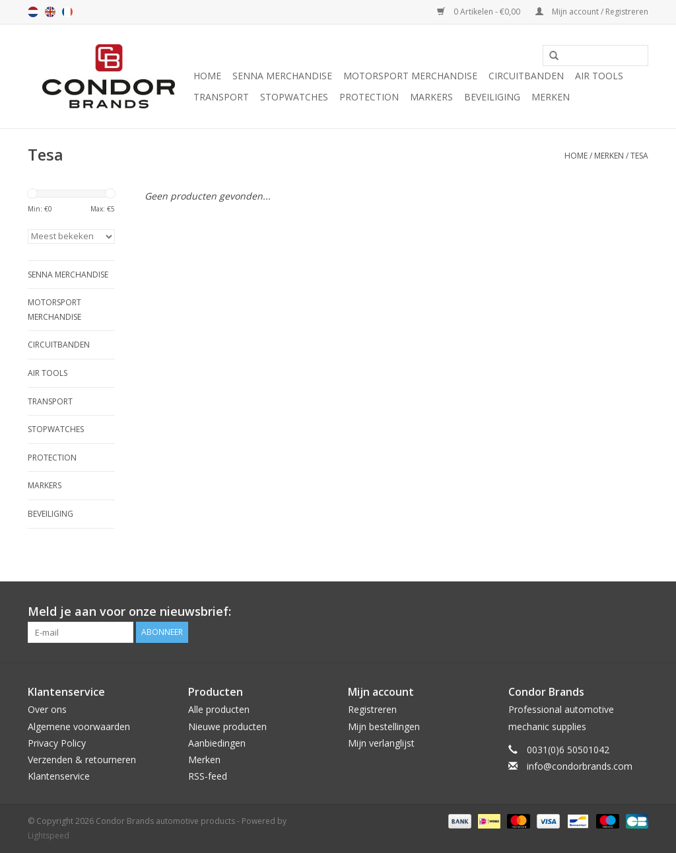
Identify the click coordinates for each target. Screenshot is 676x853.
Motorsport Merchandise (410, 75)
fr (67, 12)
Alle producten (219, 709)
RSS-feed (207, 776)
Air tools (599, 75)
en (50, 12)
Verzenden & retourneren (82, 759)
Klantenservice (59, 776)
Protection (369, 97)
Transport (221, 97)
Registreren (372, 709)
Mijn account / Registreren (591, 11)
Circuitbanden (526, 75)
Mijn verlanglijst (381, 743)
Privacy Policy (57, 743)
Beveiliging (492, 97)
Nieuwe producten (227, 726)
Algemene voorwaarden (79, 726)
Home (207, 75)
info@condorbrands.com (579, 766)
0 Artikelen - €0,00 (479, 11)
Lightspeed (48, 835)
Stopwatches (294, 97)
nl (33, 12)
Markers (431, 97)
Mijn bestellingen (384, 726)
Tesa (639, 155)
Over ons (47, 709)
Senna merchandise (282, 75)
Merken (550, 97)
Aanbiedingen (217, 743)
